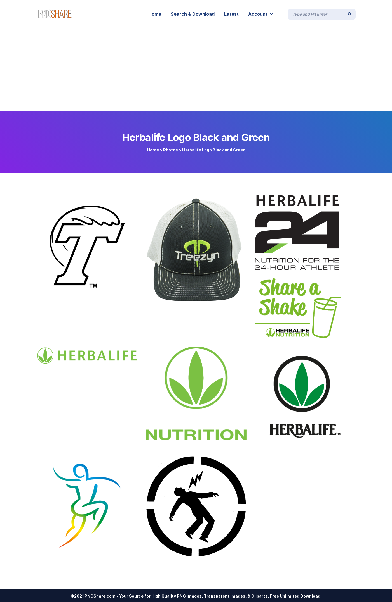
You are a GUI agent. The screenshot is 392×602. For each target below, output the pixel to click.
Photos (170, 149)
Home (153, 149)
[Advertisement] (196, 69)
